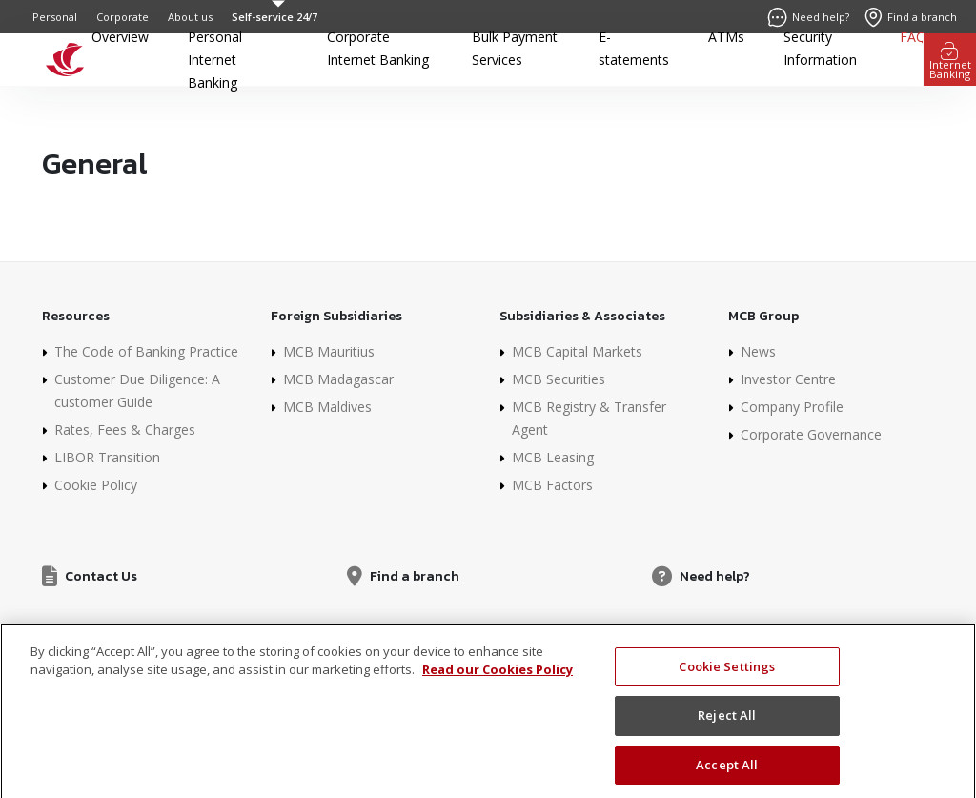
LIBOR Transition (107, 457)
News (758, 351)
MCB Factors (552, 485)
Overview (120, 37)
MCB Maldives (327, 407)
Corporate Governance (811, 434)
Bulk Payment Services (515, 48)
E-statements (634, 48)
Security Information (820, 48)
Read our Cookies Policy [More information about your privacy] (497, 683)
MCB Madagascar (338, 379)
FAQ (913, 37)
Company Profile (792, 407)
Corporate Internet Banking (378, 48)
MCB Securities (558, 379)
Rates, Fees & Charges (124, 429)
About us (190, 17)
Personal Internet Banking (215, 60)
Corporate (122, 17)
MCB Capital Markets (577, 351)
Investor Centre (788, 379)
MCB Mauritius (329, 351)
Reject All (727, 729)
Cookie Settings (727, 679)
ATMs (726, 37)
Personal (54, 17)
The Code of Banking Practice (146, 351)
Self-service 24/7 (274, 17)
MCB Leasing (553, 457)
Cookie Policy (95, 485)
